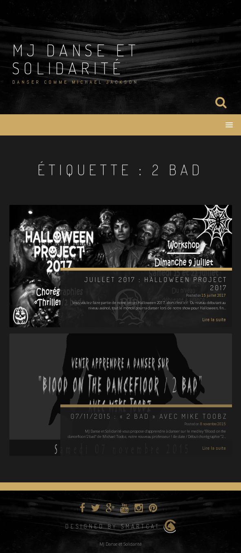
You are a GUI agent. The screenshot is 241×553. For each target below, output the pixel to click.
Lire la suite (214, 319)
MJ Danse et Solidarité (75, 59)
